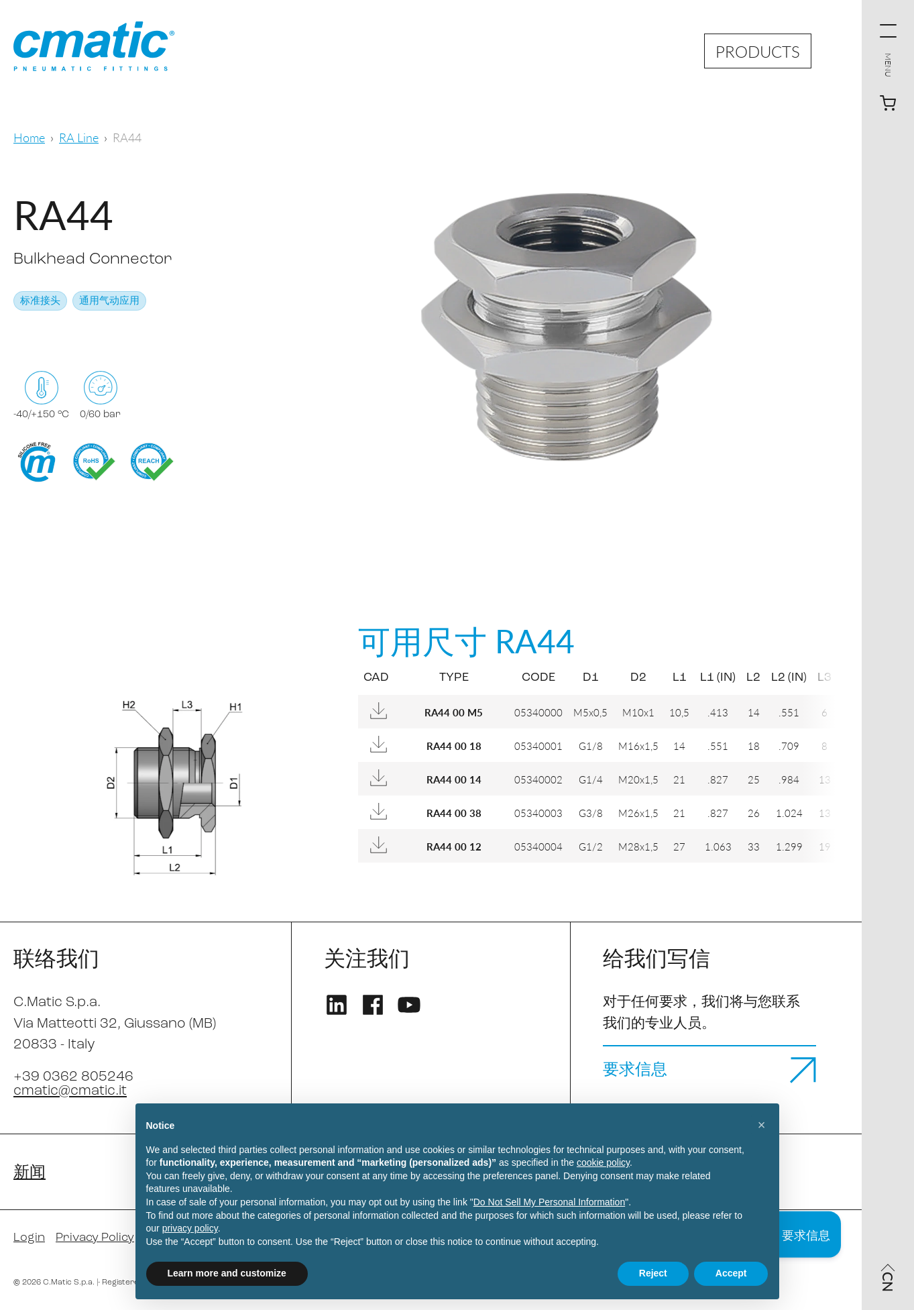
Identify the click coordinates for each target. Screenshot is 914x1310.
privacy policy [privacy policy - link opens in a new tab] (190, 1228)
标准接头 (40, 301)
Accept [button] (731, 1273)
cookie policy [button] (603, 1162)
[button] (762, 1125)
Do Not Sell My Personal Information (549, 1202)
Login (29, 1238)
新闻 (29, 1173)
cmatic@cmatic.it (70, 1091)
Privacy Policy (95, 1238)
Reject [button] (653, 1273)
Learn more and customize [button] (227, 1273)
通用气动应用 (109, 301)
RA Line (79, 137)
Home (29, 137)
